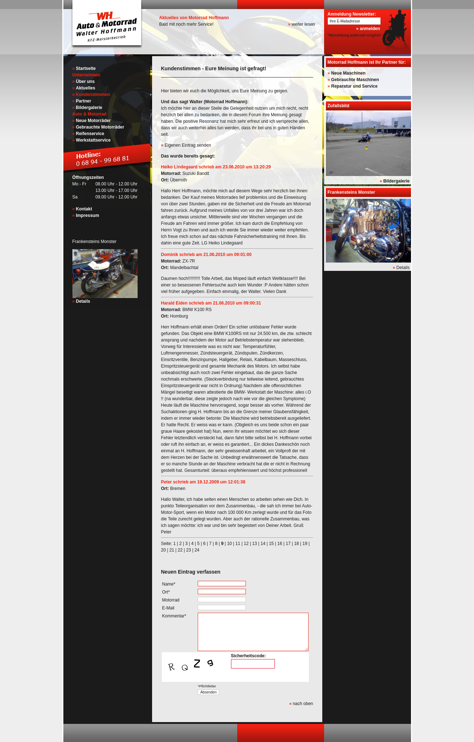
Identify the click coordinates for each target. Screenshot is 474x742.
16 (279, 543)
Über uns (85, 81)
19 (304, 543)
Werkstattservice (93, 140)
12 (246, 543)
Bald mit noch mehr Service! (186, 24)
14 (263, 543)
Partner (83, 101)
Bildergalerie (89, 107)
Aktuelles (85, 88)
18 (296, 543)
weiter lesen (303, 24)
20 (163, 550)
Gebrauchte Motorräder (100, 127)
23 (188, 550)
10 (229, 543)
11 (237, 543)
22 (180, 550)
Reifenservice (90, 133)
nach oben (303, 703)
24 (196, 550)
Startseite (86, 68)
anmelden (370, 28)
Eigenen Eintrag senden (188, 145)
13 (254, 543)
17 (288, 543)
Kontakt (84, 208)
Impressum (87, 215)
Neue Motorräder (93, 120)
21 (171, 550)
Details (83, 301)
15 (271, 543)
